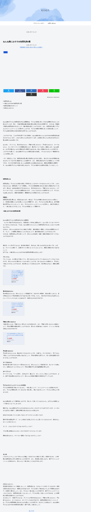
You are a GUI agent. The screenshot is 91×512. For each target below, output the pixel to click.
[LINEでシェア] (45, 90)
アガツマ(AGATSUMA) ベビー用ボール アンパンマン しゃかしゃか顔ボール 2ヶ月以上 (15, 331)
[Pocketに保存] (36, 90)
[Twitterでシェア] (7, 90)
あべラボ (31, 507)
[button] (55, 90)
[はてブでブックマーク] (26, 90)
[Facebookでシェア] (17, 90)
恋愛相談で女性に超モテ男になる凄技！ (31, 47)
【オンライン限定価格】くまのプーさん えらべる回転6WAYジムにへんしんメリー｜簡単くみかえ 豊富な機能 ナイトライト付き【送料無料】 (17, 270)
